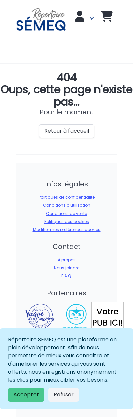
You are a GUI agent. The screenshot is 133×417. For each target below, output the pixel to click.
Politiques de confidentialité (67, 197)
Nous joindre (66, 268)
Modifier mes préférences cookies (67, 229)
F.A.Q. (66, 276)
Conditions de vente (66, 213)
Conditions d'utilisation (66, 205)
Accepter (26, 395)
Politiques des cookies (66, 221)
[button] (6, 48)
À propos (67, 260)
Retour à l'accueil (66, 131)
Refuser (64, 395)
